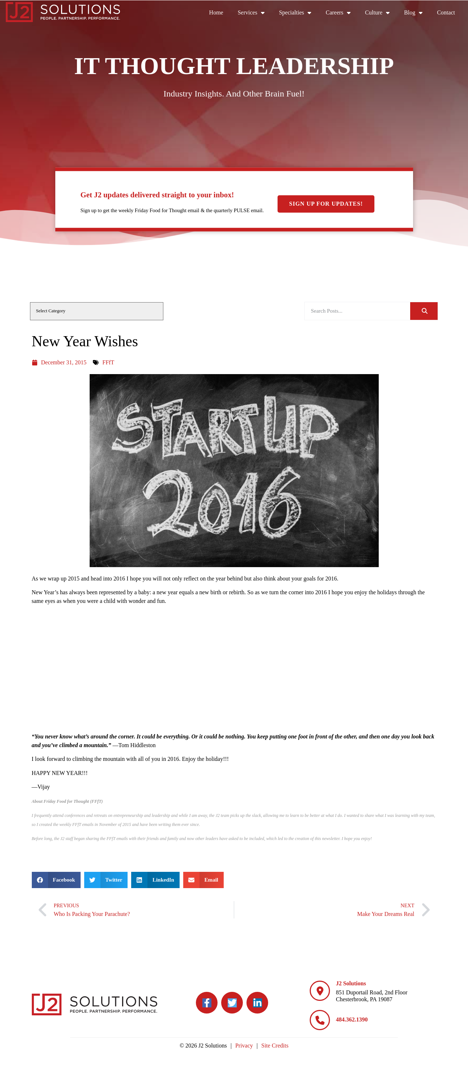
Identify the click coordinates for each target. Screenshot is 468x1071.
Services (255, 12)
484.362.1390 (352, 1019)
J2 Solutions (351, 983)
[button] (56, 880)
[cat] (97, 311)
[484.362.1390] (320, 1020)
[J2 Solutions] (320, 991)
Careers (342, 12)
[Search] (424, 311)
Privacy (244, 1045)
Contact (449, 14)
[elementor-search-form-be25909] (357, 311)
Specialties (298, 12)
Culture (381, 12)
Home (220, 14)
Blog (417, 12)
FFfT (108, 362)
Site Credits (274, 1045)
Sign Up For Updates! (326, 204)
